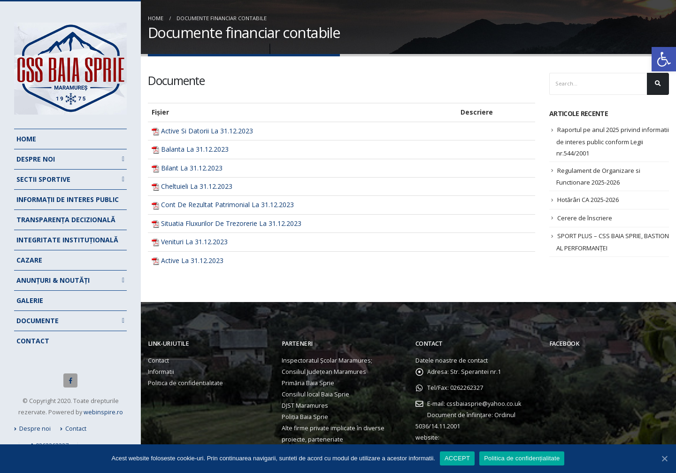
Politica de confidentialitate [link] (185, 383)
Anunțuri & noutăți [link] (53, 280)
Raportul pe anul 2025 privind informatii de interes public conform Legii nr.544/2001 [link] (612, 141)
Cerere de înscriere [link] (584, 218)
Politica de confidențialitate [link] (522, 458)
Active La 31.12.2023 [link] (192, 260)
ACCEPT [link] (457, 458)
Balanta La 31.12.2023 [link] (195, 149)
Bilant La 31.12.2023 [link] (192, 167)
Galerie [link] (29, 300)
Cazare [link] (29, 260)
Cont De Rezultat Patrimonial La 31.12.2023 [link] (227, 204)
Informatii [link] (161, 372)
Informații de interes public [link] (67, 199)
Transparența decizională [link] (65, 219)
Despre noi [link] (35, 159)
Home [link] (26, 138)
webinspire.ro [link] (103, 412)
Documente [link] (37, 320)
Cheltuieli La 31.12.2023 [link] (196, 186)
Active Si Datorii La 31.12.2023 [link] (207, 130)
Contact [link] (32, 340)
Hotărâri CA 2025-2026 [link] (588, 199)
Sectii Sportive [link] (43, 179)
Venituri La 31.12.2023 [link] (194, 241)
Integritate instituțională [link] (67, 239)
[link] (664, 59)
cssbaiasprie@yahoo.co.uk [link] (483, 404)
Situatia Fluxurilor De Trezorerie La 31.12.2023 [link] (231, 223)
